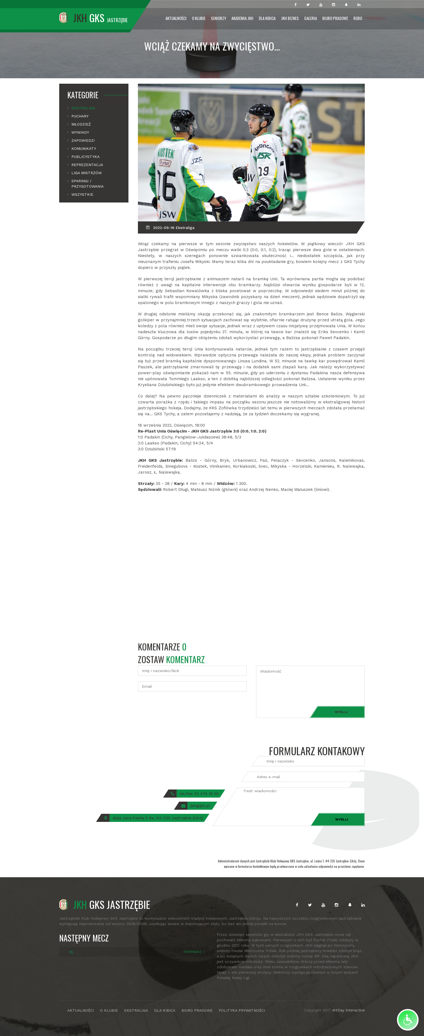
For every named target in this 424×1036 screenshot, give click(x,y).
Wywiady (80, 132)
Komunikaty (83, 148)
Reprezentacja (87, 165)
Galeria (310, 18)
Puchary (79, 116)
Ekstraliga (83, 108)
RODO (357, 18)
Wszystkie (82, 194)
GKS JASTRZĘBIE (104, 904)
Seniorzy (218, 18)
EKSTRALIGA (136, 1010)
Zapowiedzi (83, 140)
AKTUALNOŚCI (80, 1010)
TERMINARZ (192, 952)
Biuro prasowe (335, 18)
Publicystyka (85, 156)
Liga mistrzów (86, 173)
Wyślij (341, 712)
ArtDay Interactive (348, 1010)
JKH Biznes (290, 18)
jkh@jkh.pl (200, 806)
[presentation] (179, 707)
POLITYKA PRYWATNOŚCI (242, 1010)
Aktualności (176, 18)
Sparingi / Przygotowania (87, 183)
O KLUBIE (109, 1010)
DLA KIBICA (164, 1010)
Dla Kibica (267, 18)
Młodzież (81, 124)
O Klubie (199, 18)
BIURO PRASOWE (197, 1010)
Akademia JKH (242, 18)
